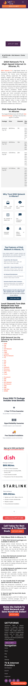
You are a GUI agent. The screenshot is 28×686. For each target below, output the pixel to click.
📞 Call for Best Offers (14, 298)
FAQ (6, 654)
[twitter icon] (6, 681)
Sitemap (7, 659)
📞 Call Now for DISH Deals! (18, 683)
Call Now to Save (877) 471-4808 (14, 518)
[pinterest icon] (18, 681)
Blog (6, 656)
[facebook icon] (9, 681)
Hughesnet (7, 676)
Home (6, 648)
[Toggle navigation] (23, 2)
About (6, 651)
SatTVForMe (6, 55)
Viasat (6, 673)
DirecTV (7, 670)
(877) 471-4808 (13, 44)
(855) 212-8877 (14, 6)
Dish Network (16, 55)
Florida (23, 55)
